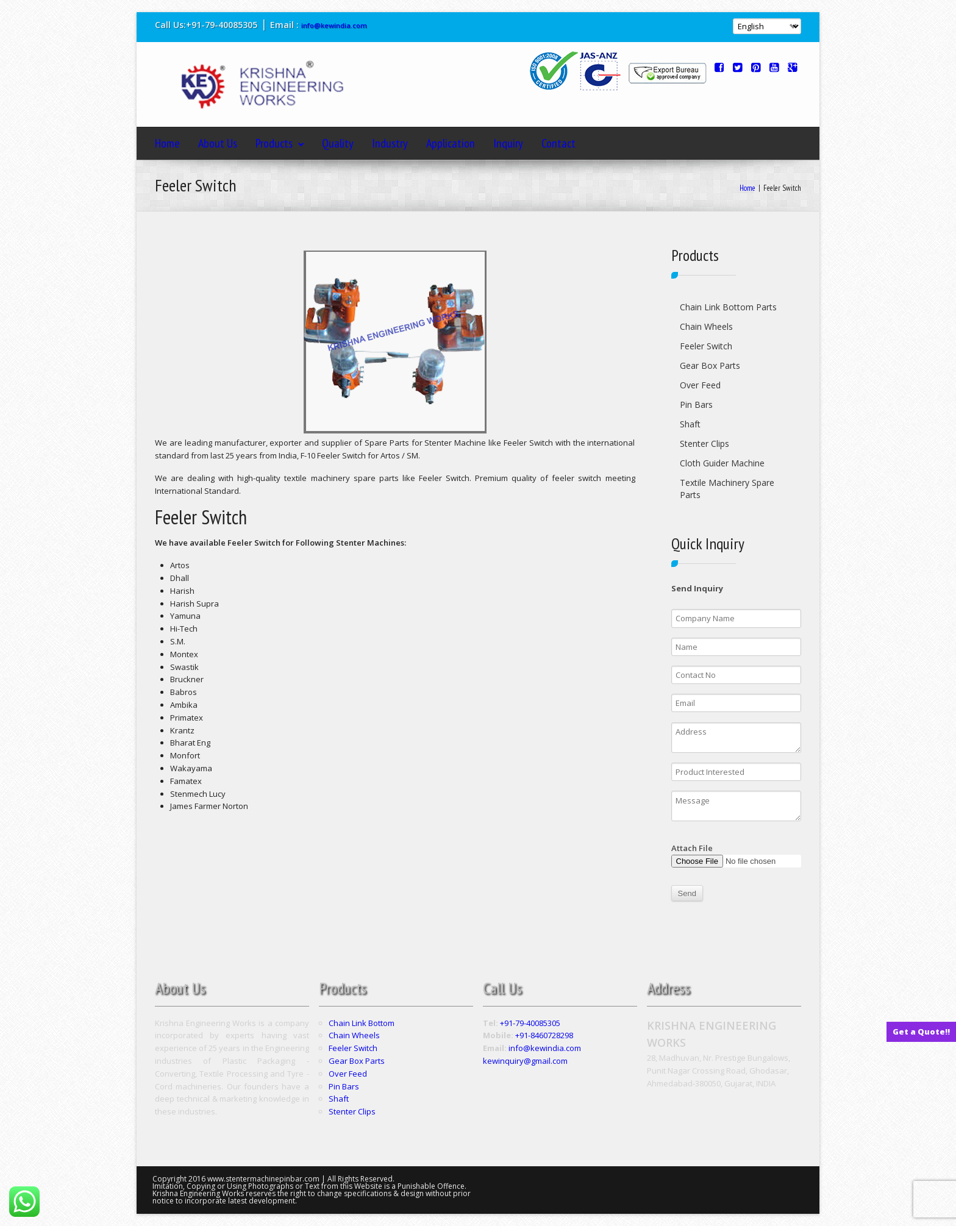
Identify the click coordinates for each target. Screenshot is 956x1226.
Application (450, 143)
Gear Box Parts (710, 365)
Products (279, 143)
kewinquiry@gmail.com (525, 1060)
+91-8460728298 (544, 1035)
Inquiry (508, 143)
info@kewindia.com (334, 25)
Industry (390, 143)
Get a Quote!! (921, 1031)
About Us (217, 143)
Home (167, 143)
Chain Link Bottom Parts (728, 307)
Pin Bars (696, 404)
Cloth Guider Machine (722, 463)
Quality (338, 143)
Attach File (736, 854)
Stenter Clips (704, 443)
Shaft (690, 424)
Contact (558, 143)
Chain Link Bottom (361, 1023)
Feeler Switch (706, 346)
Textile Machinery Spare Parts (727, 489)
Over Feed (700, 385)
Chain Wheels (706, 326)
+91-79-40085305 (530, 1023)
